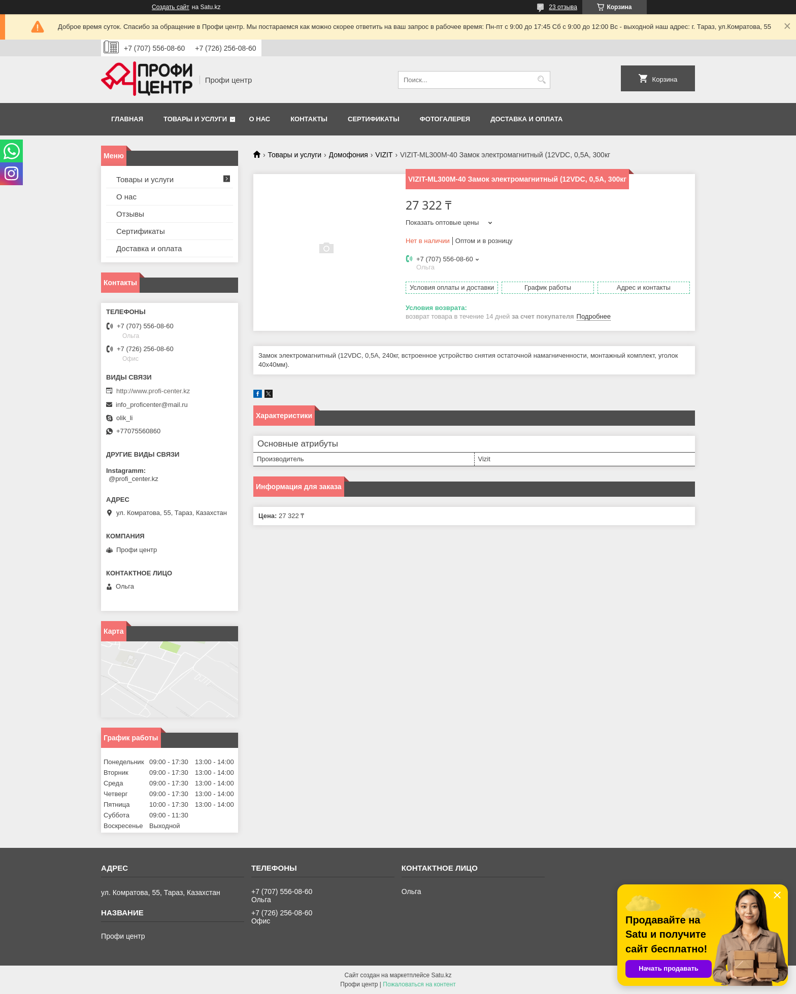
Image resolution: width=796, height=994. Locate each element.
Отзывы (130, 214)
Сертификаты (374, 119)
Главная (127, 119)
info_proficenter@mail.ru (152, 404)
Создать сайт (170, 7)
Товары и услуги (195, 119)
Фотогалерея (445, 119)
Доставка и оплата (526, 119)
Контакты (308, 119)
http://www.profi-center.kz (153, 391)
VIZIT (383, 155)
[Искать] (541, 80)
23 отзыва (563, 7)
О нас (260, 119)
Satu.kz (441, 975)
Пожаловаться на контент (419, 984)
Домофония (348, 155)
